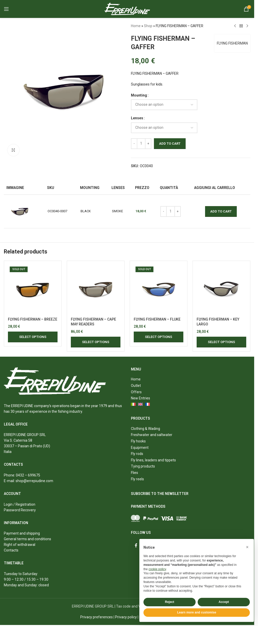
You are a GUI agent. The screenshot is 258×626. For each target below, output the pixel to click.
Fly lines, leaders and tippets (153, 460)
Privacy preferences (96, 617)
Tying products (143, 466)
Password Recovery (20, 510)
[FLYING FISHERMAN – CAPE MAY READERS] (95, 289)
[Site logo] (127, 9)
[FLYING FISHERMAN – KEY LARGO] (221, 289)
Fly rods (137, 454)
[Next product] (247, 26)
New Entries (140, 398)
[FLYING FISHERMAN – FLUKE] (158, 289)
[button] (247, 547)
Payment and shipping (22, 533)
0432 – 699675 (28, 475)
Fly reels (137, 479)
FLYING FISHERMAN (232, 43)
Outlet (136, 386)
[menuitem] (133, 404)
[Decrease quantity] (134, 143)
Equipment (140, 447)
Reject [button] (169, 602)
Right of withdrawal (19, 545)
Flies (134, 473)
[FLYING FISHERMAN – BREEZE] (33, 289)
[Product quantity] (141, 143)
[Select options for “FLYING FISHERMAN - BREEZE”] (33, 337)
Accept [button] (224, 602)
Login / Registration (19, 504)
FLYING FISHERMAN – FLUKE (157, 319)
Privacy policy (126, 617)
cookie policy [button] (157, 569)
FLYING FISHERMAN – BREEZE (32, 319)
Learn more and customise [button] (196, 612)
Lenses (137, 118)
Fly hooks (138, 441)
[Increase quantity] (148, 143)
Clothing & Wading (145, 429)
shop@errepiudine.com (34, 481)
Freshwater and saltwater (151, 435)
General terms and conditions (27, 539)
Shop (148, 26)
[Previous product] (235, 26)
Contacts (11, 550)
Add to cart (170, 143)
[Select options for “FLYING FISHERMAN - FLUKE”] (158, 337)
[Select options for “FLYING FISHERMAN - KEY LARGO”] (221, 342)
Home (136, 26)
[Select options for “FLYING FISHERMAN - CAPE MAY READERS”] (95, 342)
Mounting (139, 95)
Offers (136, 392)
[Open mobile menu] (6, 9)
